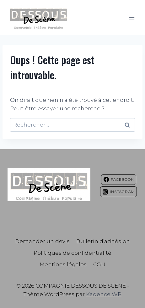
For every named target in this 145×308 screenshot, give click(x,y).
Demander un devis (42, 241)
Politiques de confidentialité (72, 253)
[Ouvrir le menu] (131, 17)
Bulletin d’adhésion (103, 241)
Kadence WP (103, 294)
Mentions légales (63, 264)
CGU (99, 264)
